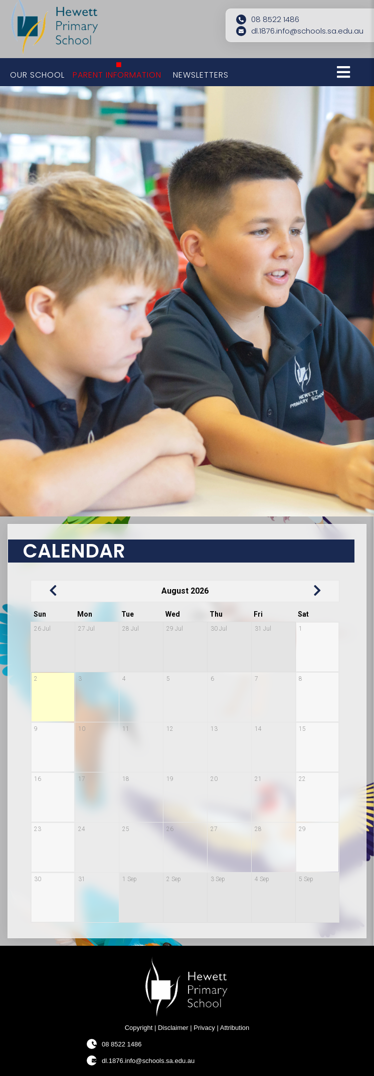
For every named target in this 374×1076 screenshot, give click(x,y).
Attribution (235, 1027)
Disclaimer (173, 1027)
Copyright (139, 1027)
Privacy (204, 1027)
